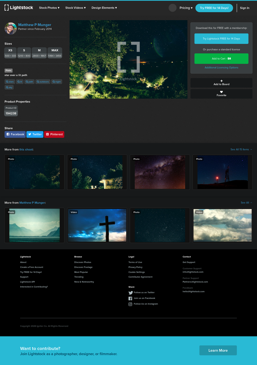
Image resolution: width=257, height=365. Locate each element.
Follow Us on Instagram (146, 303)
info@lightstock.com (193, 271)
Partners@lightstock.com (195, 281)
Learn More (218, 350)
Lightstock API (27, 281)
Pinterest (54, 134)
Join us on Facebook (144, 298)
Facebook (15, 134)
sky (9, 87)
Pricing (186, 8)
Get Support (189, 262)
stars (10, 81)
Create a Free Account (31, 267)
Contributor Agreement (140, 276)
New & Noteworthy (84, 281)
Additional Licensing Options (221, 68)
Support (24, 276)
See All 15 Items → (241, 149)
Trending (78, 276)
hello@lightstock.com (194, 291)
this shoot (26, 149)
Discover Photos (82, 262)
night (57, 81)
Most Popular (81, 272)
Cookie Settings (136, 272)
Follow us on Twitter (144, 292)
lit (19, 81)
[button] (49, 8)
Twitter (35, 134)
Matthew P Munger (34, 25)
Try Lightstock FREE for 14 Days (221, 39)
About (23, 262)
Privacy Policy (135, 267)
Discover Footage (83, 267)
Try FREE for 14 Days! (214, 8)
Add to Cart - (221, 59)
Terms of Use (135, 262)
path (29, 81)
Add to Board (221, 83)
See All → (246, 203)
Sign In (244, 8)
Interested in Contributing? (34, 286)
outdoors (43, 81)
